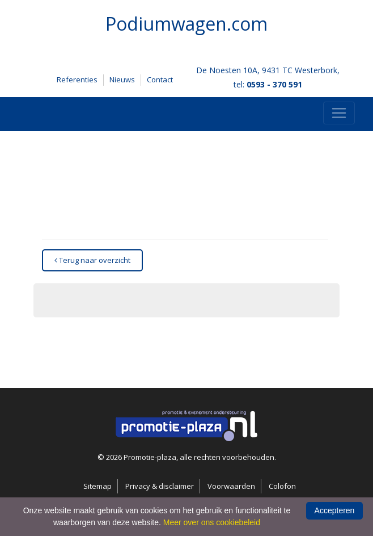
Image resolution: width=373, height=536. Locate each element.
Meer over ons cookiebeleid (211, 522)
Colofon (282, 486)
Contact (160, 79)
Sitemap (97, 486)
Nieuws (122, 79)
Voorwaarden (231, 486)
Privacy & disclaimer (159, 486)
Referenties (77, 79)
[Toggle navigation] (339, 113)
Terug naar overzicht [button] (92, 260)
